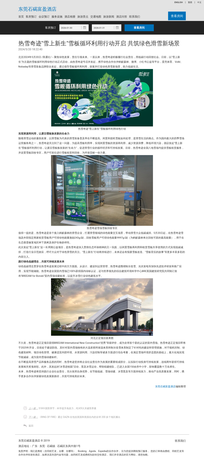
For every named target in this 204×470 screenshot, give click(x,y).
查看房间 (177, 16)
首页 (21, 16)
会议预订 (44, 16)
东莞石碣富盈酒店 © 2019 (34, 440)
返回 (31, 425)
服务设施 (57, 16)
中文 (199, 2)
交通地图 (95, 16)
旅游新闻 (108, 16)
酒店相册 (69, 16)
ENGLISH (178, 2)
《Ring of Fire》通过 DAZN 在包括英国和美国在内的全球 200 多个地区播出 (74, 417)
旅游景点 (82, 16)
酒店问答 (121, 16)
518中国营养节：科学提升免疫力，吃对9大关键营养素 (62, 408)
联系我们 (134, 16)
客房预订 (31, 16)
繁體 (190, 2)
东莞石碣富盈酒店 (37, 9)
